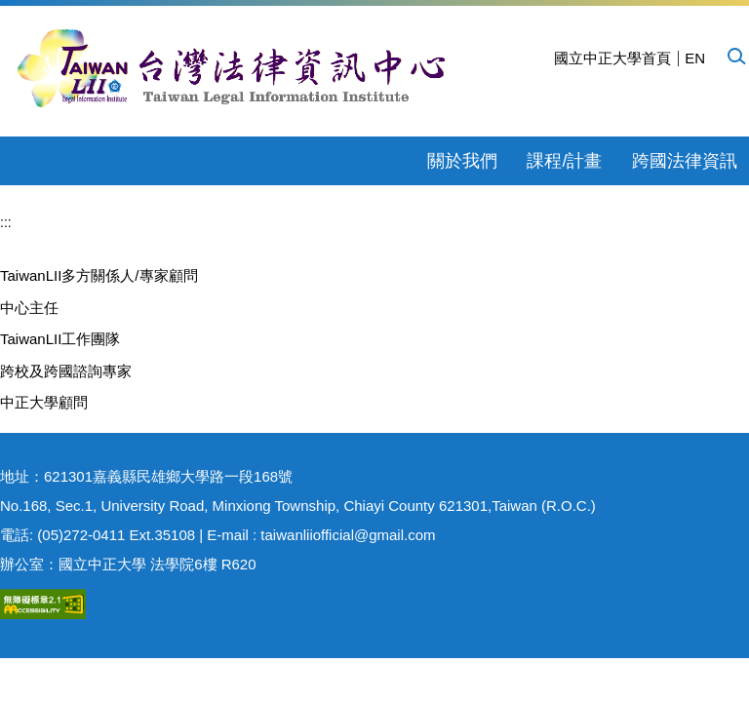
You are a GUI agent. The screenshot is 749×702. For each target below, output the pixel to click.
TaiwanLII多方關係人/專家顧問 (99, 275)
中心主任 (29, 307)
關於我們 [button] (462, 161)
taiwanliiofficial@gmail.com (347, 534)
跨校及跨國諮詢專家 (66, 371)
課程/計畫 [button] (564, 161)
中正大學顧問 (44, 402)
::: (6, 222)
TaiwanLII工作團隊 (60, 339)
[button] (735, 55)
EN (695, 58)
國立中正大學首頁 (612, 58)
